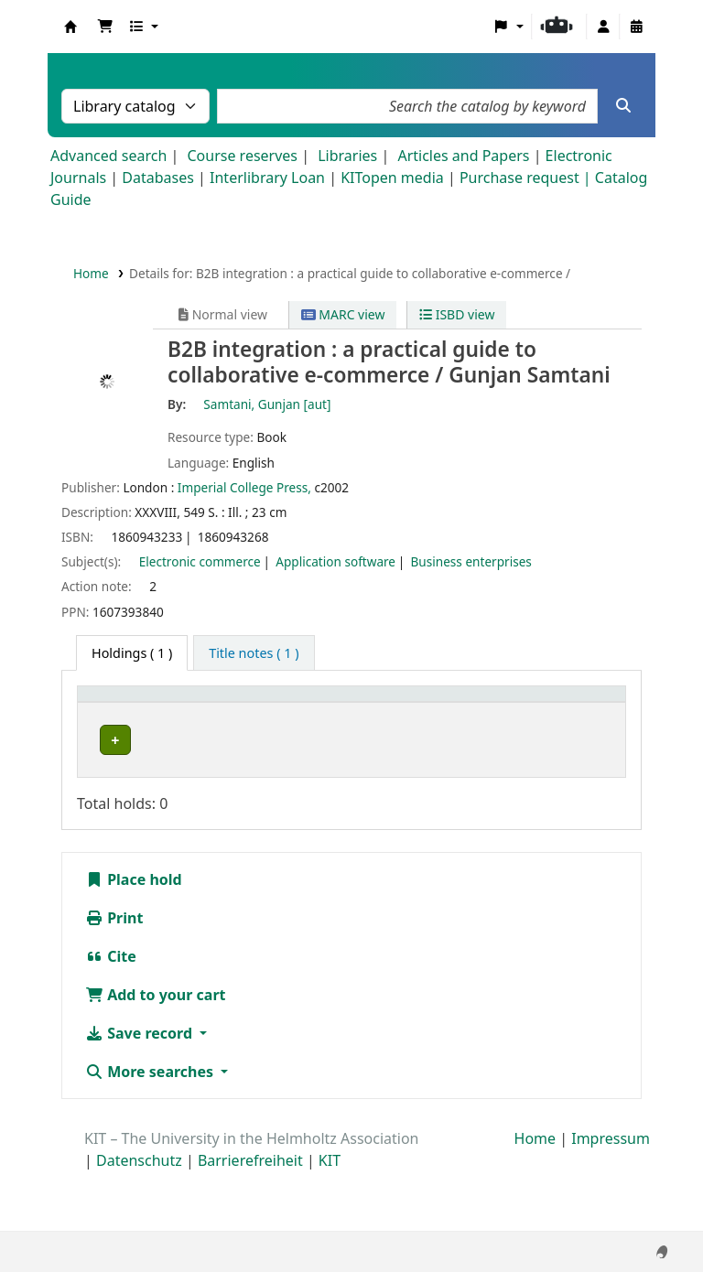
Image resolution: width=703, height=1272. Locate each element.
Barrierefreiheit (250, 1220)
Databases (158, 177)
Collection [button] (208, 723)
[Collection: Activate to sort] (218, 713)
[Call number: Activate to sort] (412, 713)
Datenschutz (139, 1220)
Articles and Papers (463, 156)
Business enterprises (471, 561)
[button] (105, 26)
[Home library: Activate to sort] (123, 713)
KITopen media (392, 177)
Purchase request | (527, 177)
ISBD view (456, 314)
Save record (140, 1093)
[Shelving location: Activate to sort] (318, 713)
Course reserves (242, 156)
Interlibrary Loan (267, 177)
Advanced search (108, 156)
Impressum (610, 1198)
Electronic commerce (200, 561)
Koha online (70, 26)
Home (91, 273)
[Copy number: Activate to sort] (504, 713)
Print (114, 977)
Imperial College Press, (244, 487)
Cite (110, 1016)
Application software (335, 561)
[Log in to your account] (603, 26)
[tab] (253, 653)
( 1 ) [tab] (132, 653)
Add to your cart (155, 1054)
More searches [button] (151, 1131)
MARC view (343, 314)
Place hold (133, 939)
